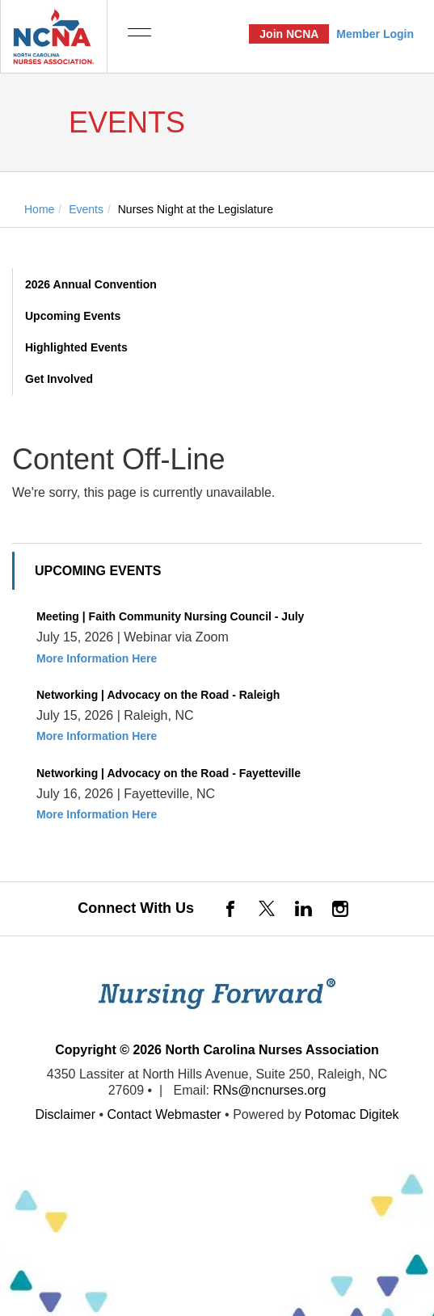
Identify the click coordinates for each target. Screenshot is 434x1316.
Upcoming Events (72, 315)
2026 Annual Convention (91, 284)
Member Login (375, 33)
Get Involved (59, 378)
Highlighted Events (76, 347)
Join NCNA (288, 33)
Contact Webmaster (164, 1114)
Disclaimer (65, 1114)
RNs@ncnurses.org (269, 1090)
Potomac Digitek (352, 1114)
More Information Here (96, 658)
